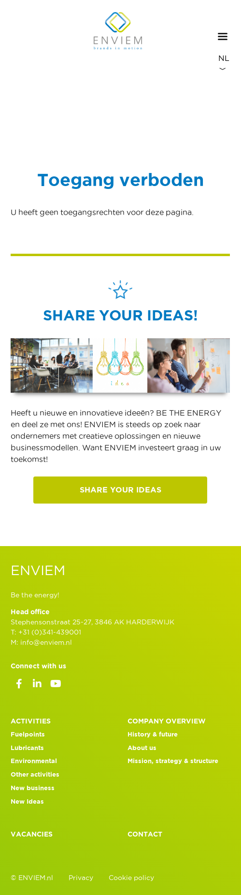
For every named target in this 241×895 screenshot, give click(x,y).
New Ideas (27, 801)
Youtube (55, 685)
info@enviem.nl (46, 642)
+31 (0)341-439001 (49, 632)
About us (142, 747)
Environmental (34, 761)
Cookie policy (131, 877)
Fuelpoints (28, 734)
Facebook (19, 685)
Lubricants (27, 747)
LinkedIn (37, 685)
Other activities (35, 774)
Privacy (81, 877)
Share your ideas (120, 489)
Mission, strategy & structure (173, 761)
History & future (153, 734)
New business (33, 788)
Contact (145, 834)
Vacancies (32, 834)
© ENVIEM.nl (32, 877)
